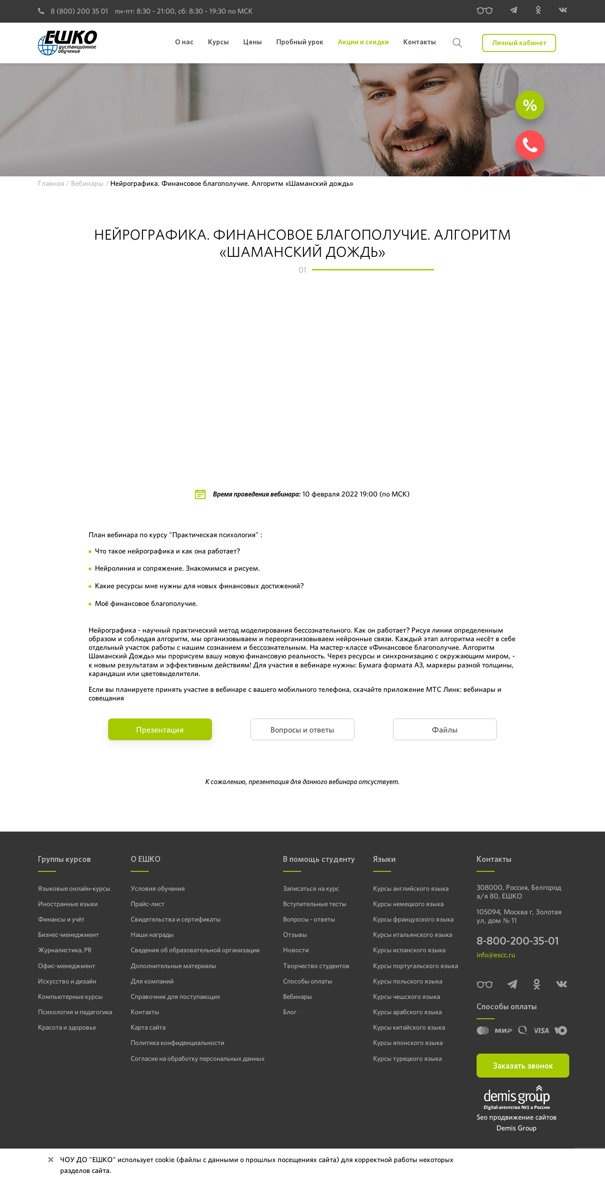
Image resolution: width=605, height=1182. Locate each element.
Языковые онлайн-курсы (72, 888)
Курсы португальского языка (415, 965)
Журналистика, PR (64, 950)
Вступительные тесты (312, 903)
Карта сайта (148, 1026)
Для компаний (151, 980)
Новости (294, 950)
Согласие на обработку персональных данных (196, 1057)
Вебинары (296, 996)
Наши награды (152, 934)
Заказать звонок (523, 1066)
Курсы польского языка (407, 980)
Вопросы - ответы (306, 919)
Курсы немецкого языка (408, 903)
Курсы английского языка (411, 888)
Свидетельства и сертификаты (174, 919)
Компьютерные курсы (68, 996)
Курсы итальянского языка (412, 934)
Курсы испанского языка (409, 950)
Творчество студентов (313, 965)
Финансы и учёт (60, 919)
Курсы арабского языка (408, 1011)
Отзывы (292, 934)
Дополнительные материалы (171, 965)
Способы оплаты (305, 980)
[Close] (50, 1160)
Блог (288, 1011)
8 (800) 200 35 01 (73, 11)
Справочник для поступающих (174, 996)
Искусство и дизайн (66, 980)
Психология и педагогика (74, 1011)
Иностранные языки (66, 903)
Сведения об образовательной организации (193, 950)
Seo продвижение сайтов (517, 1118)
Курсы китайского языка (409, 1026)
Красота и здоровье (65, 1026)
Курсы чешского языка (407, 996)
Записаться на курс (309, 888)
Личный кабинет (519, 42)
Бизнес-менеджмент (67, 934)
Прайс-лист (148, 903)
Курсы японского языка (407, 1042)
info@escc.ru (496, 956)
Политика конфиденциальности (176, 1042)
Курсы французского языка (413, 919)
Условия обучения (157, 888)
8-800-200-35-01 (518, 942)
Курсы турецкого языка (407, 1057)
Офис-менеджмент (65, 965)
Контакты (144, 1011)
